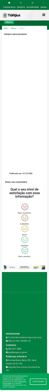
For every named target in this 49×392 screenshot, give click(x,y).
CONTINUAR (38, 381)
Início (6, 28)
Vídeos (13, 28)
